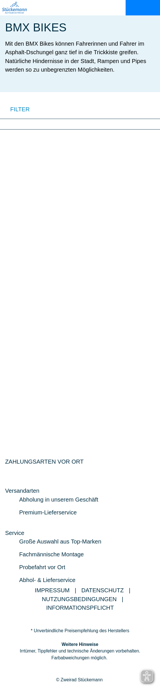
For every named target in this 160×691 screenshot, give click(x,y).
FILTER (15, 109)
